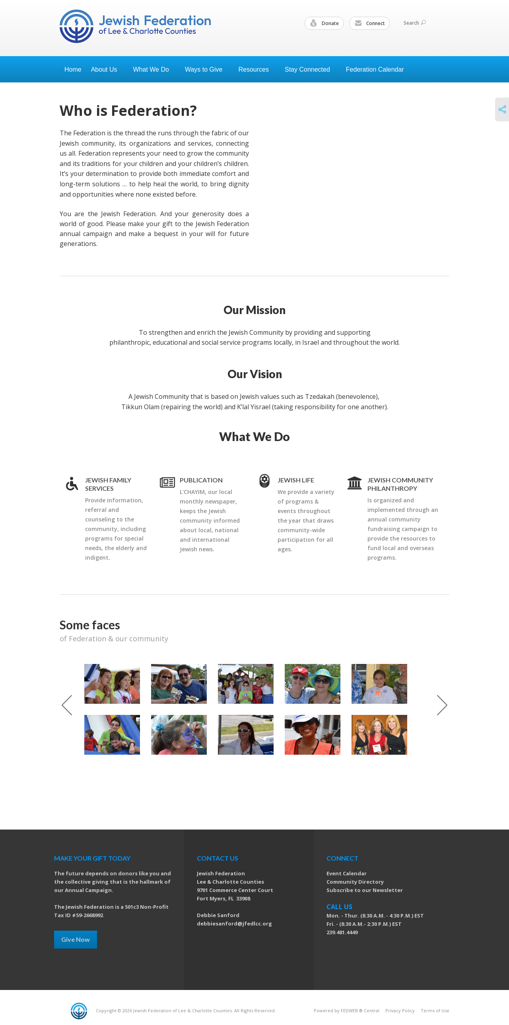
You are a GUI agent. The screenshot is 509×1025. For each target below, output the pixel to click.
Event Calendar (346, 873)
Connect (370, 23)
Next (442, 705)
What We (154, 69)
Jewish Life (296, 480)
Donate (324, 23)
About (107, 69)
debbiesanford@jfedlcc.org (234, 923)
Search (415, 23)
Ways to (207, 69)
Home (73, 69)
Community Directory (355, 881)
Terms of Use (435, 1010)
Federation (378, 69)
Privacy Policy (400, 1010)
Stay (310, 69)
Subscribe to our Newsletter (364, 890)
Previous (67, 705)
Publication (201, 480)
